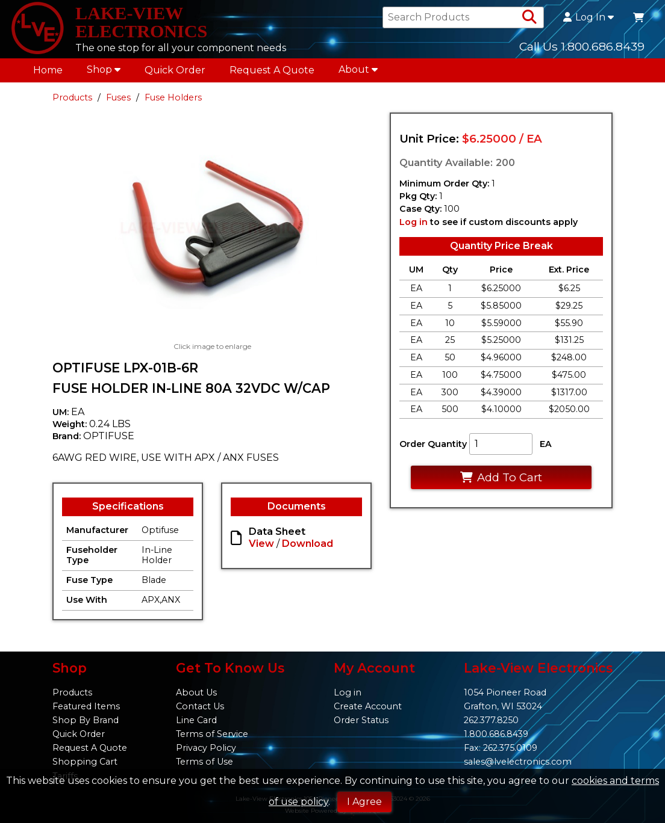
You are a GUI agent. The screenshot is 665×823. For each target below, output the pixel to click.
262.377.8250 (491, 720)
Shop (103, 72)
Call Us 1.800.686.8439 (582, 47)
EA (546, 447)
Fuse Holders (173, 100)
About (358, 72)
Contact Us (200, 706)
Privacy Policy (206, 747)
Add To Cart (501, 480)
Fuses (118, 100)
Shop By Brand (85, 720)
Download (307, 546)
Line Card (196, 720)
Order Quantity (433, 447)
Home (48, 73)
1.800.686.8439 (496, 734)
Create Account (368, 706)
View (261, 546)
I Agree (364, 801)
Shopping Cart (84, 762)
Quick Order (175, 73)
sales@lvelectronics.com (518, 762)
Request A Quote (271, 73)
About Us (196, 692)
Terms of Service (212, 734)
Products (72, 100)
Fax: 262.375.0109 (500, 747)
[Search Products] (529, 19)
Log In (588, 19)
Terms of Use (204, 762)
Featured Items (86, 706)
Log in (413, 225)
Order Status (361, 720)
